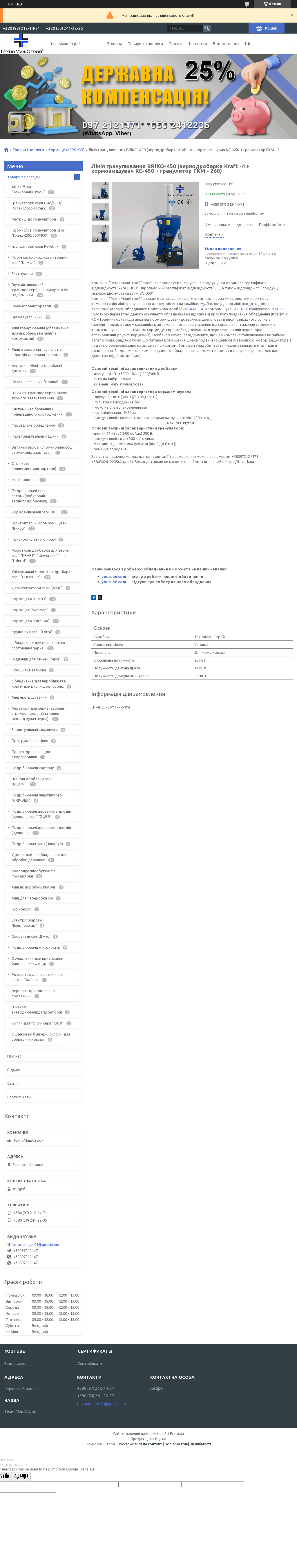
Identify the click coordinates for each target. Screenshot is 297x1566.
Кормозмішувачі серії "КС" (35, 512)
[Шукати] (207, 28)
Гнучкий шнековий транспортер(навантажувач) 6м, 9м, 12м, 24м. (40, 289)
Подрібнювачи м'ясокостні (36, 947)
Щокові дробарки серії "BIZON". (32, 781)
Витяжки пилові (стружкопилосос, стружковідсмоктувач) (42, 449)
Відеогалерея (226, 43)
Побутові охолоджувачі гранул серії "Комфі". (39, 260)
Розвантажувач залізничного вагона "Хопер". (38, 977)
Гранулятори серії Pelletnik (35, 246)
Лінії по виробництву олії (34, 887)
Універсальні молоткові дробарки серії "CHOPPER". (42, 574)
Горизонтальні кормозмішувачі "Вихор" (39, 525)
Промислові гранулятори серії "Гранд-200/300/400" (38, 232)
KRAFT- (194, 309)
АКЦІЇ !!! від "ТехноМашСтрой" (28, 189)
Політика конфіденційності (188, 1444)
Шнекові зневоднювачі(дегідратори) (37, 1009)
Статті (13, 1083)
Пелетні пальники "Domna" (35, 382)
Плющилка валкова (29, 670)
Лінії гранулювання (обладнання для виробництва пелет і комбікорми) (40, 333)
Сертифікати (19, 1097)
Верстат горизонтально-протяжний (34, 993)
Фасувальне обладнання (33, 425)
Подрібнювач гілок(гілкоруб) (37, 844)
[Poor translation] (21, 1476)
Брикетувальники (27, 317)
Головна (114, 43)
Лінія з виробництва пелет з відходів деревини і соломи (37, 352)
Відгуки (13, 1070)
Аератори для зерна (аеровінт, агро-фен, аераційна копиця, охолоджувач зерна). (39, 713)
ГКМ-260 (278, 309)
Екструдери (22, 273)
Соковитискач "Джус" (31, 936)
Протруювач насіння (30, 741)
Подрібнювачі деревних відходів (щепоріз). (41, 830)
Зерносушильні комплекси (35, 730)
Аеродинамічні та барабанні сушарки (37, 368)
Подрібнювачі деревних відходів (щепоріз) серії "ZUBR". (41, 813)
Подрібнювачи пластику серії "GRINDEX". (38, 797)
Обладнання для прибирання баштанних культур (37, 960)
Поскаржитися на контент (139, 1444)
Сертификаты (90, 1363)
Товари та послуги (145, 43)
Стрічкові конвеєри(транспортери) (34, 466)
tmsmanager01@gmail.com (36, 1244)
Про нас (176, 43)
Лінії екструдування (29, 697)
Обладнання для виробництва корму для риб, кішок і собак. (39, 683)
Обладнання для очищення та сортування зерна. (38, 645)
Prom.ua (177, 1433)
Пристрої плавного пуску (34, 539)
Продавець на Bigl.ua (148, 1439)
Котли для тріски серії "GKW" (38, 1023)
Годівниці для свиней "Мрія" (36, 659)
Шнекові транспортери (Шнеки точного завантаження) (39, 395)
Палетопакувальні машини (35, 436)
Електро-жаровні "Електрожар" (27, 922)
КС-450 (240, 309)
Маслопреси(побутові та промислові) (33, 873)
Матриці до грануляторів (34, 219)
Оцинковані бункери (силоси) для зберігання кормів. (41, 1036)
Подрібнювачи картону (33, 768)
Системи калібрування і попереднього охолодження (37, 411)
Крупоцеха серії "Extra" (32, 632)
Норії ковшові (24, 480)
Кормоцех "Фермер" (30, 610)
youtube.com (114, 576)
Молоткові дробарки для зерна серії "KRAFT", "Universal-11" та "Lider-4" (40, 555)
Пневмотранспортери (31, 306)
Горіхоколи (21, 909)
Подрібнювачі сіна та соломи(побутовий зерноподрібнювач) (31, 496)
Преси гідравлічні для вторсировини (31, 754)
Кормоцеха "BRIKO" (66, 150)
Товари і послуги (28, 150)
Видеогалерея (17, 1363)
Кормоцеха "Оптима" (31, 621)
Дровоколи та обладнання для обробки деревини (39, 857)
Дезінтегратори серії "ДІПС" (37, 588)
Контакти (198, 43)
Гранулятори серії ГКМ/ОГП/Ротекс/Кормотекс (36, 205)
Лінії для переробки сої (32, 898)
